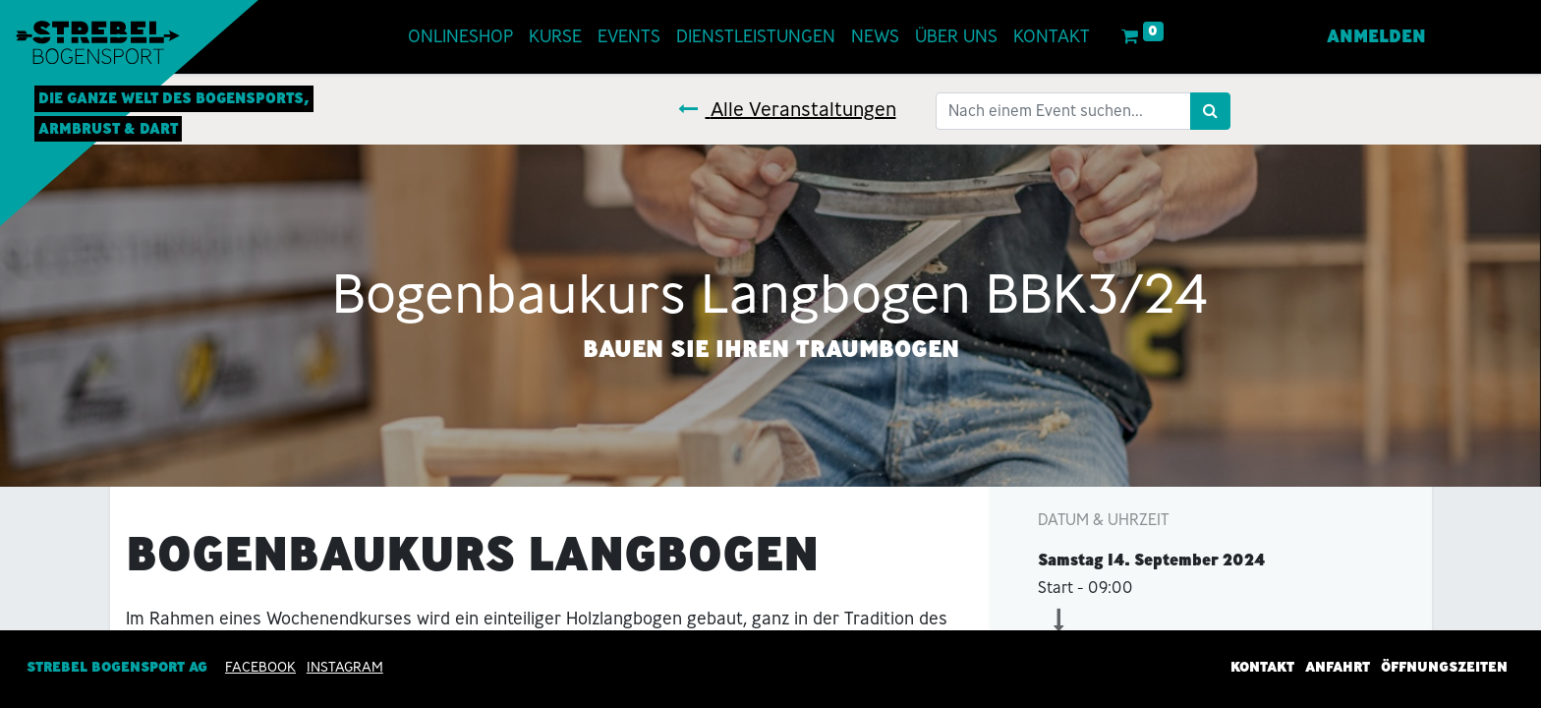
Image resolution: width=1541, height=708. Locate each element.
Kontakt (1262, 667)
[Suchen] (1210, 111)
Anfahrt (1337, 667)
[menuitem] (460, 37)
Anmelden (1376, 36)
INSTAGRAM (345, 667)
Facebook (260, 667)
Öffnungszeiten (1444, 667)
